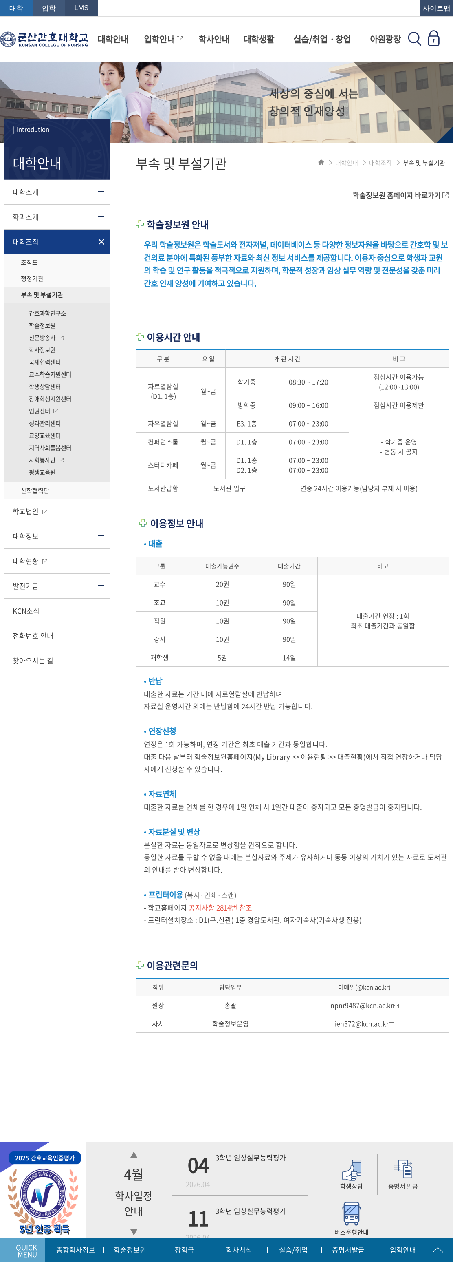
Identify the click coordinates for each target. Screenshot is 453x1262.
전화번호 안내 (33, 635)
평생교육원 (42, 472)
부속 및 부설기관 (42, 294)
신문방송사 (46, 337)
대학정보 (26, 536)
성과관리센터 (45, 423)
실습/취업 (293, 1250)
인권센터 (43, 411)
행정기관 (32, 278)
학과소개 (26, 217)
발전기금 (26, 586)
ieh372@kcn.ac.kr (364, 1023)
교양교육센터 (45, 435)
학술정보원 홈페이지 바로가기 (401, 195)
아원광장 (385, 39)
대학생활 (258, 39)
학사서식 (239, 1250)
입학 (49, 8)
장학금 (184, 1250)
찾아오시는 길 (33, 660)
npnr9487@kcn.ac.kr (364, 1005)
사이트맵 (437, 8)
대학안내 (112, 39)
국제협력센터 (45, 362)
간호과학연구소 (47, 313)
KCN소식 (26, 611)
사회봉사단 (46, 459)
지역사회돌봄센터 (50, 447)
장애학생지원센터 (50, 398)
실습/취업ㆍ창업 (322, 39)
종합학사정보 (75, 1250)
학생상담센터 (45, 386)
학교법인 (30, 511)
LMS (82, 8)
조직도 (29, 262)
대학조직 (26, 241)
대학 (16, 8)
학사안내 (213, 39)
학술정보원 (42, 325)
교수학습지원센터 (50, 374)
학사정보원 (42, 349)
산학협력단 (35, 490)
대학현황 (30, 561)
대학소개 (26, 192)
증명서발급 (348, 1250)
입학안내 (163, 39)
